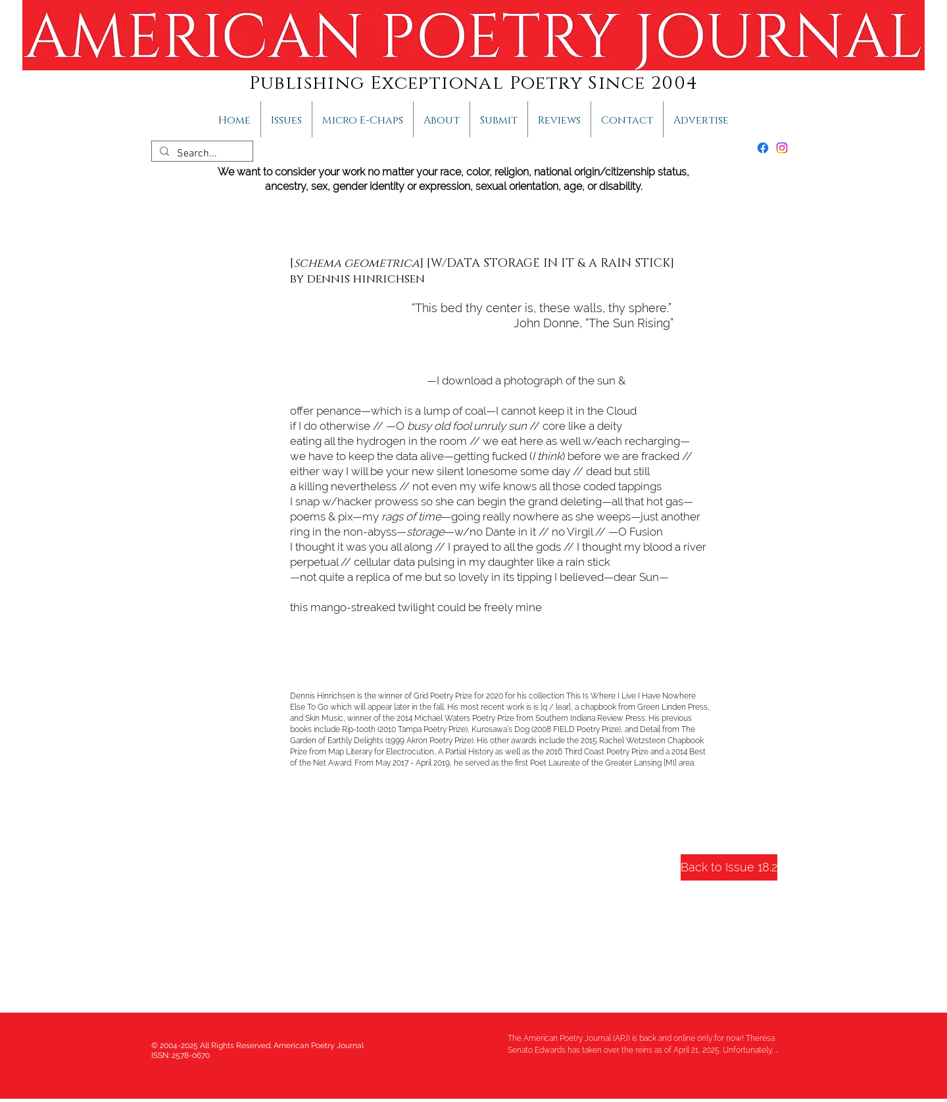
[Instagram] (782, 148)
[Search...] (201, 153)
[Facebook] (763, 148)
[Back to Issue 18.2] (729, 867)
